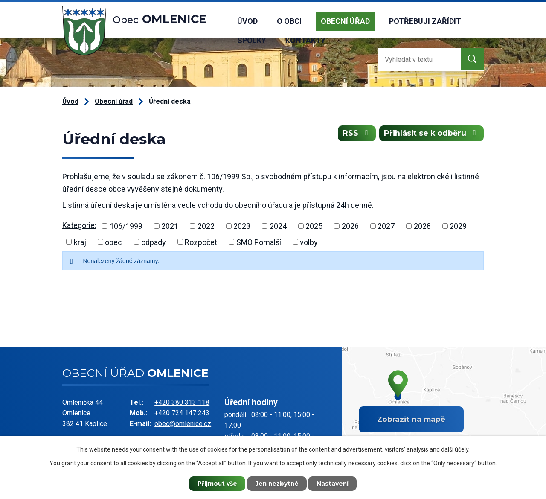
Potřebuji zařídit (425, 21)
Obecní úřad (345, 21)
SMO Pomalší (258, 241)
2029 (458, 226)
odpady (153, 241)
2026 (350, 226)
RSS (354, 134)
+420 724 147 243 (181, 413)
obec (113, 241)
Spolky (251, 40)
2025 (313, 226)
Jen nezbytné (277, 483)
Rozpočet (201, 241)
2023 (241, 226)
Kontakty (305, 40)
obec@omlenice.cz (182, 424)
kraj (80, 241)
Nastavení (335, 483)
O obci (289, 21)
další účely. (455, 449)
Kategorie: (79, 225)
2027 (386, 226)
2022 (206, 226)
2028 (422, 226)
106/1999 (126, 226)
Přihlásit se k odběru (430, 134)
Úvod (247, 21)
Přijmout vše (215, 483)
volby (309, 241)
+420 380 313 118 (181, 402)
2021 (169, 226)
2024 (278, 226)
